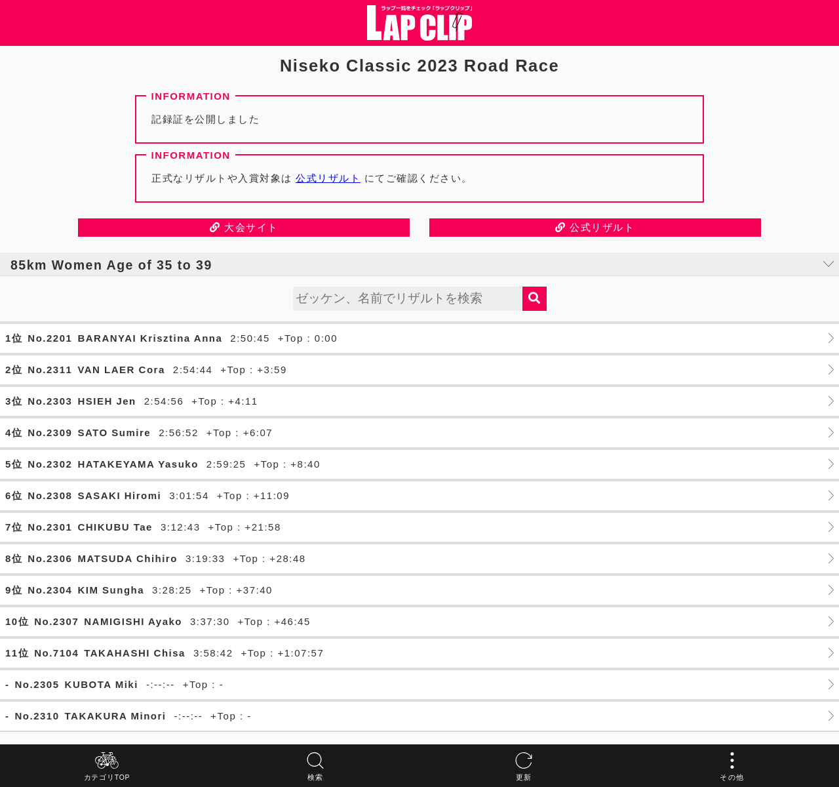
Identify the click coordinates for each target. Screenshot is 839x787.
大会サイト (244, 227)
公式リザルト (328, 178)
